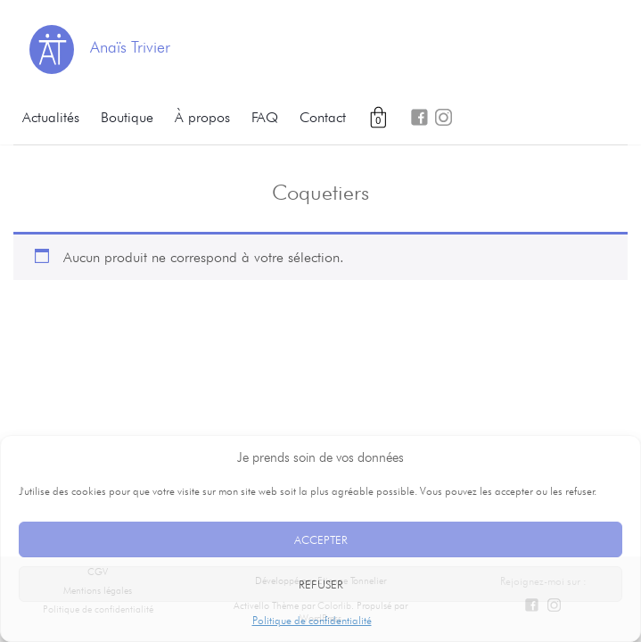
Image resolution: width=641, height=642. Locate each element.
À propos (202, 117)
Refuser (321, 584)
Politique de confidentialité (312, 620)
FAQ (264, 117)
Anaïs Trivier (130, 46)
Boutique (127, 117)
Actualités (50, 117)
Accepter (321, 539)
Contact (323, 117)
